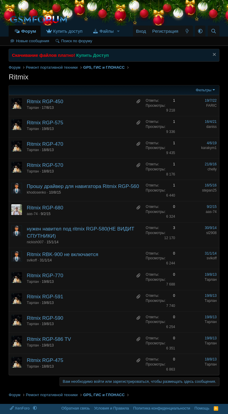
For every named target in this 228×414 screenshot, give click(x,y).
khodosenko (36, 192)
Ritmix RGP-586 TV (49, 339)
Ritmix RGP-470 (45, 144)
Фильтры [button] (203, 90)
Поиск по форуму (76, 41)
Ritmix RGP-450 (45, 101)
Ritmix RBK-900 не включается (62, 254)
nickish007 (35, 242)
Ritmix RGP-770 (45, 275)
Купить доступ (68, 31)
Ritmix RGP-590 (45, 318)
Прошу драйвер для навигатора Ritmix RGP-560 (83, 186)
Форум (28, 31)
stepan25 (209, 190)
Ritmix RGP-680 (45, 208)
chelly (212, 169)
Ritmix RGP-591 (45, 296)
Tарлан (33, 108)
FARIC (211, 106)
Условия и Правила (111, 408)
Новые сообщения (32, 41)
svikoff (32, 260)
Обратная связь (75, 408)
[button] (118, 31)
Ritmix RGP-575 (45, 123)
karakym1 (209, 148)
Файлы (106, 31)
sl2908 (211, 233)
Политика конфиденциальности (161, 408)
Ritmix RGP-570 (45, 165)
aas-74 (32, 214)
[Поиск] (213, 31)
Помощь (201, 408)
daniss (211, 127)
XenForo (20, 408)
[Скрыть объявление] (213, 55)
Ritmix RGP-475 (45, 360)
